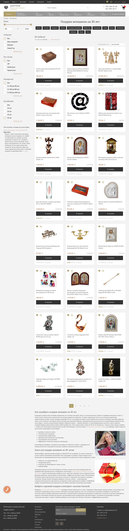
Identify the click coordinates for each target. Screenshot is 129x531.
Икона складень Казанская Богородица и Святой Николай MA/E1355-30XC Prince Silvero (77, 292)
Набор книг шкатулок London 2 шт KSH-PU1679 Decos (110, 114)
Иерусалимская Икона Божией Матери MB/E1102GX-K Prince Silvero (78, 70)
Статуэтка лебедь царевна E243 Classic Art (78, 335)
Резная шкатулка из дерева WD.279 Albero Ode (48, 69)
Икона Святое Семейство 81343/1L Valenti (110, 202)
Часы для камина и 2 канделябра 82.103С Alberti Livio (109, 69)
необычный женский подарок (95, 426)
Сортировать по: (103, 44)
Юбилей (10, 44)
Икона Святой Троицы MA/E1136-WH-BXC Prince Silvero (110, 335)
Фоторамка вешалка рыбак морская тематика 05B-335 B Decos (110, 158)
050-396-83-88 (110, 6)
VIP (8, 63)
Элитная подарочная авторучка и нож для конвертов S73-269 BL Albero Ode (80, 203)
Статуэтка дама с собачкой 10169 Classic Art (109, 380)
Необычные (11, 67)
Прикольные (11, 70)
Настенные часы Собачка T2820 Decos (78, 114)
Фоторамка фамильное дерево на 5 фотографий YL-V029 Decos (79, 380)
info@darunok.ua (102, 517)
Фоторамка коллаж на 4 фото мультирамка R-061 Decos (46, 291)
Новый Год (10, 48)
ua (119, 2)
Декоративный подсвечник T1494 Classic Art (47, 158)
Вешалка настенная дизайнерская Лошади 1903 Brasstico (48, 247)
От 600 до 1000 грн (13, 92)
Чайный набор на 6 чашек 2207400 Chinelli (48, 380)
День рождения (12, 41)
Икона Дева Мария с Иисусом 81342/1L (15, 130)
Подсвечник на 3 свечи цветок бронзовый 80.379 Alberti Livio (77, 247)
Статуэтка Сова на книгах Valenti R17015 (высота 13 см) (47, 335)
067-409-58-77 (111, 9)
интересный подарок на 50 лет (51, 489)
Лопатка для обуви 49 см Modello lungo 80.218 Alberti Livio (109, 291)
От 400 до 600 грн (13, 89)
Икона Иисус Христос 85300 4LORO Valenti (110, 247)
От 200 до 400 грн (13, 85)
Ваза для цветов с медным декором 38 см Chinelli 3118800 (48, 202)
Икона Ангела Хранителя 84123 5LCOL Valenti (78, 158)
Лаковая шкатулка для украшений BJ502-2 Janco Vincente (47, 114)
